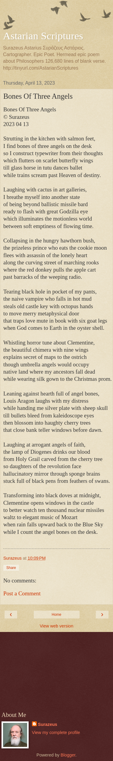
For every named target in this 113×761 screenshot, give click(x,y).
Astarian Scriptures (43, 35)
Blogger (68, 755)
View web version (57, 626)
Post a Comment (22, 593)
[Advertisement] (56, 16)
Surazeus (47, 724)
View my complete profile (56, 732)
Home (56, 614)
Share (11, 568)
